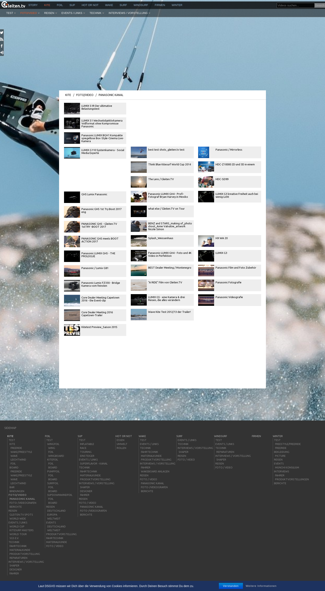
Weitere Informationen (261, 585)
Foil (60, 5)
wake (109, 5)
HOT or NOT (90, 5)
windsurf (140, 5)
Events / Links (72, 13)
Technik (95, 13)
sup (72, 5)
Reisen (49, 13)
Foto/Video (28, 13)
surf (123, 5)
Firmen (160, 5)
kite (47, 5)
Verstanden (231, 585)
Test (9, 13)
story (33, 5)
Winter (177, 5)
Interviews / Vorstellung (128, 13)
